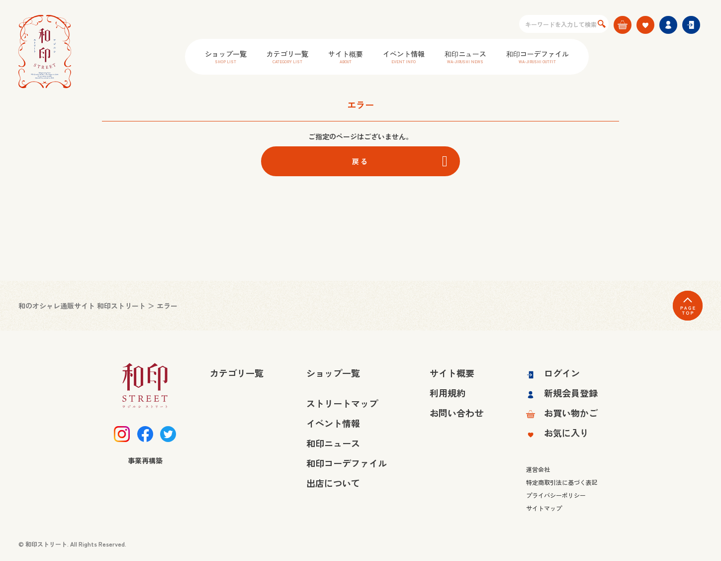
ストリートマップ (342, 403)
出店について (333, 482)
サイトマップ (544, 508)
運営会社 (538, 469)
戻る (360, 161)
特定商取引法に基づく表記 (562, 482)
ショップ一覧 (226, 56)
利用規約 (447, 392)
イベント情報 (404, 56)
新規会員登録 (562, 392)
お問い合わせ (456, 412)
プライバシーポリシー (556, 495)
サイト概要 (345, 56)
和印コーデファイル (537, 56)
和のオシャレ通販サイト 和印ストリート (82, 306)
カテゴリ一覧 (287, 56)
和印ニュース (465, 56)
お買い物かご (562, 412)
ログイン (553, 372)
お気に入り (557, 432)
